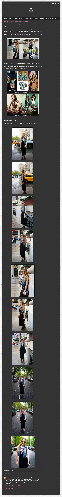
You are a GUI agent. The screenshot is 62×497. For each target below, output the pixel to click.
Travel (56, 18)
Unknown (8, 476)
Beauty (10, 18)
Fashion (21, 18)
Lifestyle (42, 18)
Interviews (36, 18)
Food (31, 18)
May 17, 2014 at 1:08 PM (13, 485)
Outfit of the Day (49, 18)
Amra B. (5, 18)
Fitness (26, 18)
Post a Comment (9, 488)
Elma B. (15, 18)
